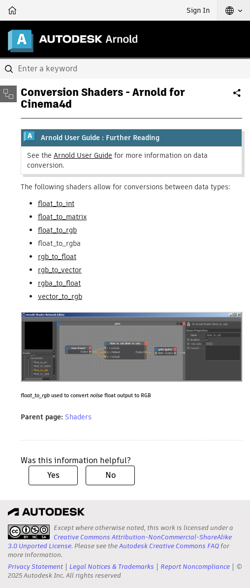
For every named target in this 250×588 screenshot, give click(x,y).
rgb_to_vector (60, 270)
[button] (234, 10)
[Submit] (10, 69)
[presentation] (29, 532)
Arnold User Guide (83, 155)
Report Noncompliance (195, 566)
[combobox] (125, 69)
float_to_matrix (62, 217)
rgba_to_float (59, 283)
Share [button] (237, 97)
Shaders (78, 417)
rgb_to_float (57, 257)
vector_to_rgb (60, 296)
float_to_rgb (57, 230)
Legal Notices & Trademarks (111, 566)
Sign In (198, 10)
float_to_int (56, 203)
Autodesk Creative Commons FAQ (169, 546)
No (110, 475)
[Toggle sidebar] (8, 94)
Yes (53, 475)
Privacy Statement (35, 566)
